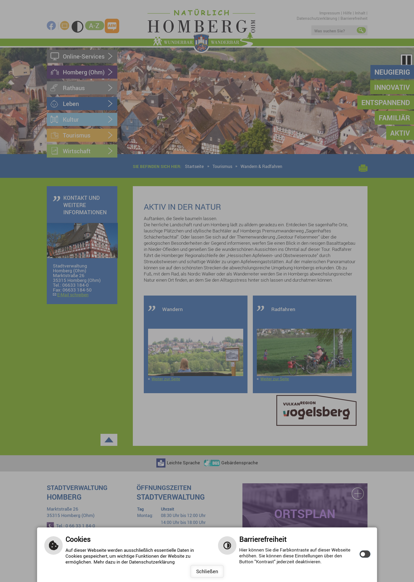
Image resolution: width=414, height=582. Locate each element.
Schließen (207, 571)
